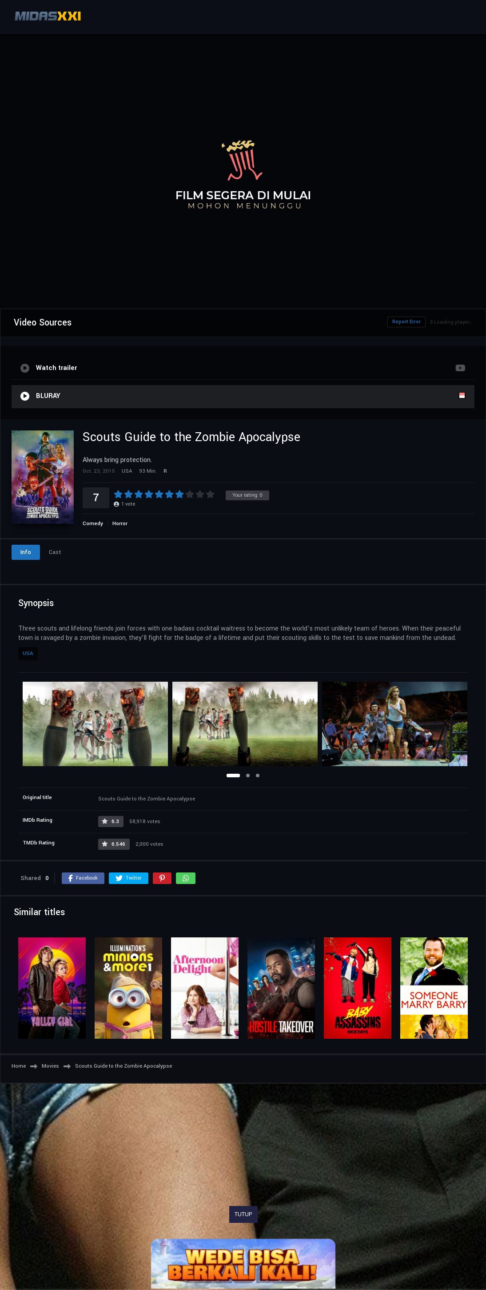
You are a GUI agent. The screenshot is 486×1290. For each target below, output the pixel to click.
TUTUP (243, 1214)
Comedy (93, 523)
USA (28, 653)
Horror (119, 523)
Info (25, 552)
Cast (55, 552)
